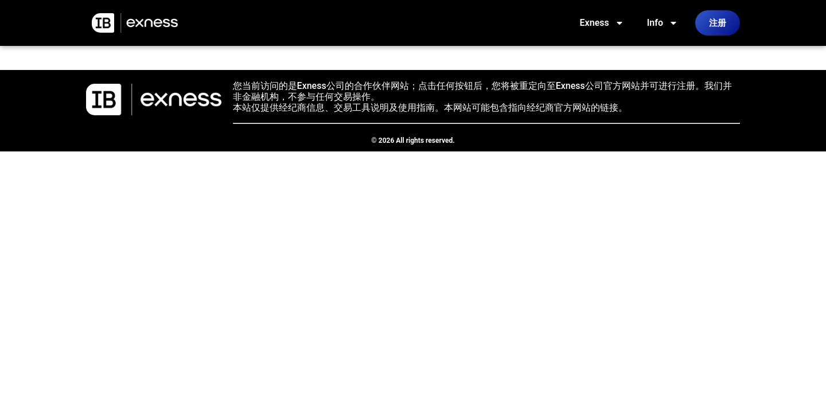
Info (662, 23)
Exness (602, 23)
